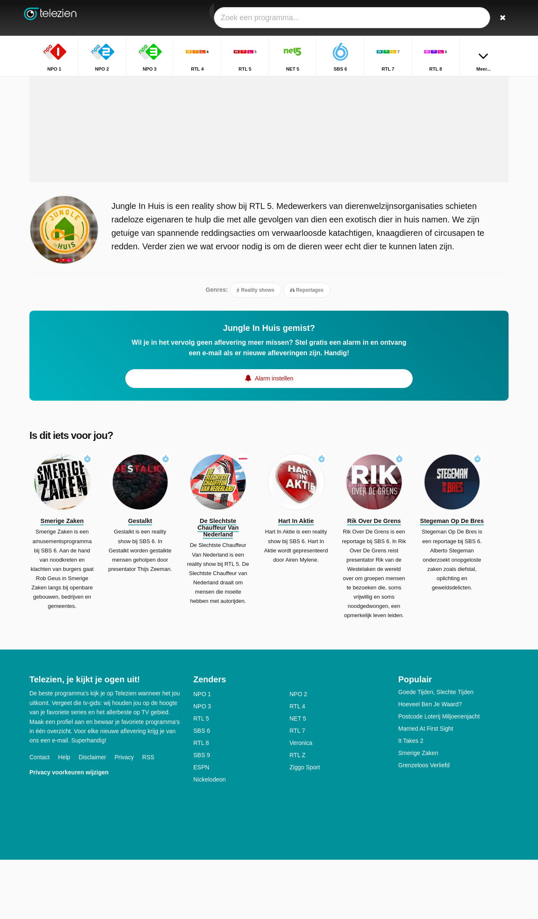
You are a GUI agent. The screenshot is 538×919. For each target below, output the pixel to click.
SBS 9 (201, 814)
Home (460, 83)
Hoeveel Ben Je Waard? (430, 763)
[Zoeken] (499, 18)
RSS (148, 816)
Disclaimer (92, 816)
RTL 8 (201, 802)
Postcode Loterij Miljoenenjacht (439, 775)
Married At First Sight (426, 787)
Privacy (124, 816)
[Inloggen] (471, 18)
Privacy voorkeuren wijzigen (68, 831)
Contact (39, 816)
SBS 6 (201, 790)
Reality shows (255, 348)
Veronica (301, 802)
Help (64, 816)
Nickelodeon (209, 838)
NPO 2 (298, 753)
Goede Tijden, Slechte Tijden (436, 751)
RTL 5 (201, 777)
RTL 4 (297, 765)
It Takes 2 (411, 800)
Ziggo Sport (305, 826)
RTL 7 (297, 790)
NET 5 (298, 777)
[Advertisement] (269, 173)
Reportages (307, 348)
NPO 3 (202, 765)
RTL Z (298, 814)
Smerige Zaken (418, 812)
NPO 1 (202, 753)
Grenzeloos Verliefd (424, 824)
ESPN (201, 826)
